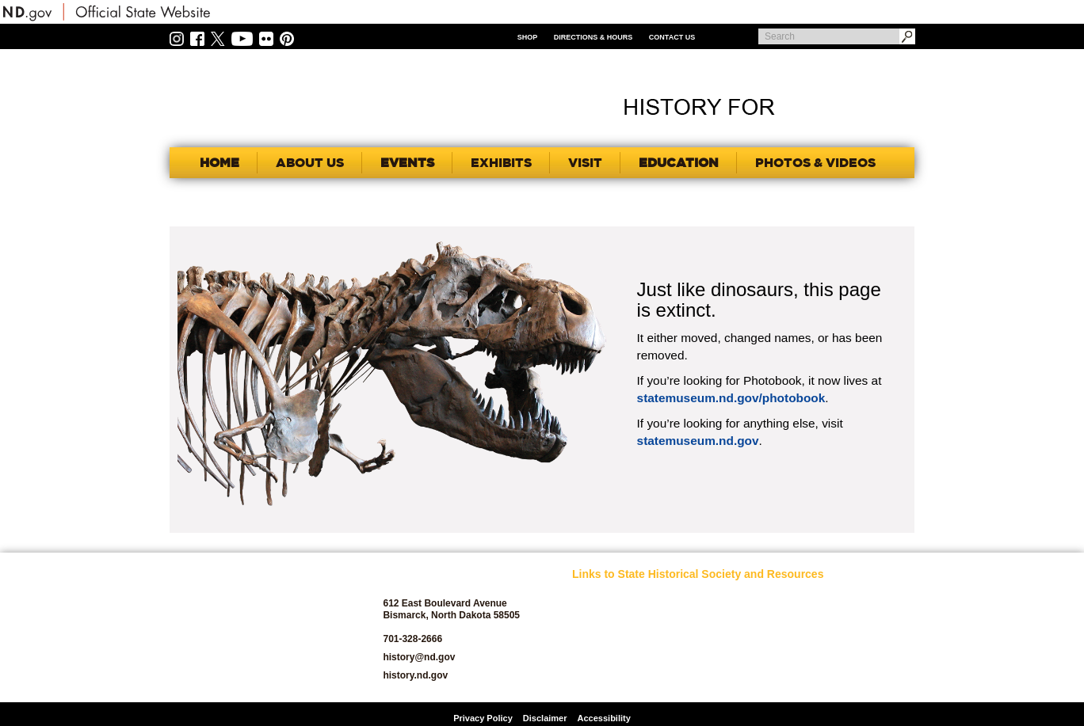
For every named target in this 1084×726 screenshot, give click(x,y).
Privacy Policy (483, 718)
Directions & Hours (593, 37)
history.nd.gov (415, 675)
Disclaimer (545, 718)
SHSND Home (600, 598)
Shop (527, 37)
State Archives (838, 643)
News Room (715, 634)
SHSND (257, 627)
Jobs (700, 616)
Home (219, 162)
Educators (711, 598)
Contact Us (672, 37)
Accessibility (604, 718)
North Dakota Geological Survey (728, 657)
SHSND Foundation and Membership (848, 620)
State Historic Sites (847, 661)
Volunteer (828, 679)
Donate (586, 679)
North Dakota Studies (734, 679)
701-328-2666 (412, 638)
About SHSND (601, 616)
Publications (834, 598)
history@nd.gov (419, 657)
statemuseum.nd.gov (698, 440)
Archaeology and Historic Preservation (616, 639)
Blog (581, 661)
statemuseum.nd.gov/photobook (731, 398)
